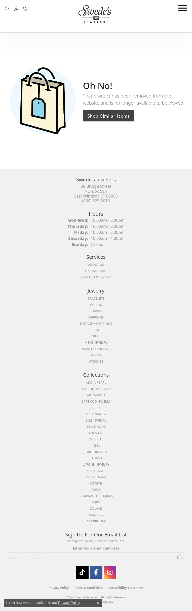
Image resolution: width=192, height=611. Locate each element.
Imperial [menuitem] (96, 439)
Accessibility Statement (125, 588)
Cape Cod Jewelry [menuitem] (95, 401)
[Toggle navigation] (182, 8)
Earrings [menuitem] (96, 317)
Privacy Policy (59, 588)
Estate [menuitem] (96, 330)
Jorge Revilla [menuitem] (96, 451)
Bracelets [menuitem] (96, 298)
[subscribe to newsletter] (180, 557)
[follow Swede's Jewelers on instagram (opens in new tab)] (110, 572)
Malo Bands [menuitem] (96, 470)
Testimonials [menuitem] (96, 271)
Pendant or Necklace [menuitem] (96, 348)
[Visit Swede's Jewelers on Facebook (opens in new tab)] (96, 572)
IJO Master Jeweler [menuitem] (96, 277)
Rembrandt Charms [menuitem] (96, 496)
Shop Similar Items (108, 116)
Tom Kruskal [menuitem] (96, 521)
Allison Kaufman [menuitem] (96, 389)
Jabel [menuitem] (96, 445)
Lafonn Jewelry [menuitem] (96, 464)
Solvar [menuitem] (96, 508)
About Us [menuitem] (96, 264)
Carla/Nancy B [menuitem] (96, 414)
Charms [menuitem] (95, 311)
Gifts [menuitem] (96, 336)
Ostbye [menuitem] (96, 483)
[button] (7, 9)
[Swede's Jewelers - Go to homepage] (96, 16)
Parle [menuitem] (96, 489)
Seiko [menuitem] (95, 502)
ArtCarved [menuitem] (96, 395)
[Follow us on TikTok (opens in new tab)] (82, 572)
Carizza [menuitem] (96, 407)
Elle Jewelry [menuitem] (96, 420)
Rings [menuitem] (96, 355)
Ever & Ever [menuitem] (96, 433)
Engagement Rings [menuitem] (96, 323)
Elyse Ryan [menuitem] (96, 426)
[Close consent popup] (97, 602)
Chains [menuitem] (96, 304)
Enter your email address (96, 548)
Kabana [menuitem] (96, 458)
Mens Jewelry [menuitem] (96, 342)
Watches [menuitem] (96, 361)
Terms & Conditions (88, 588)
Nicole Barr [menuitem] (96, 477)
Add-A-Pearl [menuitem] (96, 382)
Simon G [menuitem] (96, 514)
